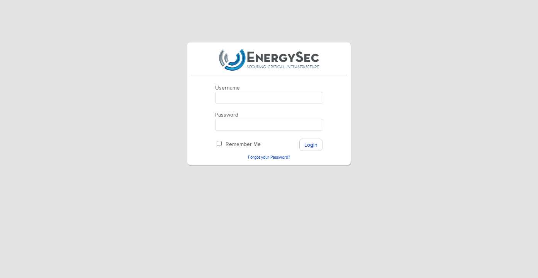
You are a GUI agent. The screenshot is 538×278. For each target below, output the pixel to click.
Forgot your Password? (269, 157)
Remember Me (243, 144)
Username (227, 88)
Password (226, 115)
